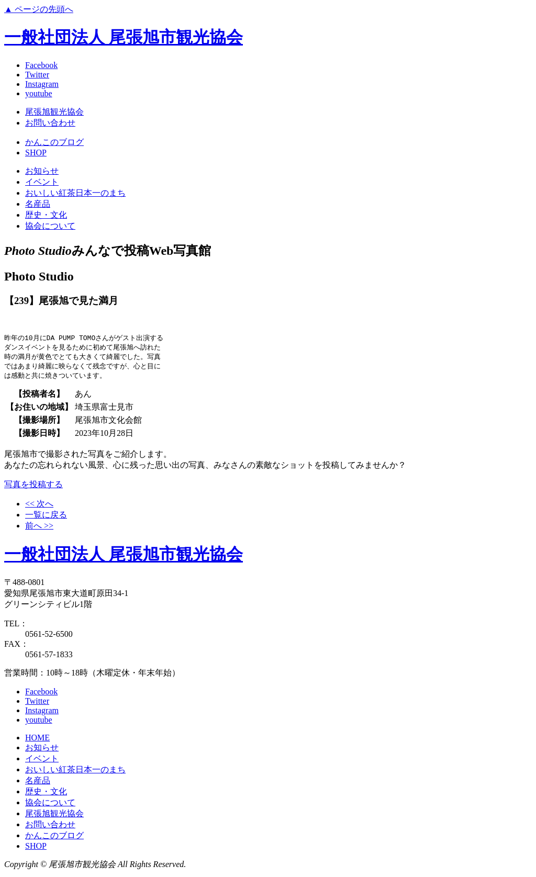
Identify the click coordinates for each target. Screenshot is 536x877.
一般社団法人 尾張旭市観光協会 (123, 37)
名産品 (37, 203)
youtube (38, 93)
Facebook (41, 65)
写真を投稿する (33, 486)
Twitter (37, 74)
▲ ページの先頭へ (38, 9)
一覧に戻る (46, 517)
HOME (37, 740)
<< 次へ (39, 506)
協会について (50, 225)
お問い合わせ (50, 122)
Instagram (42, 84)
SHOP (36, 152)
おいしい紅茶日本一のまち (75, 192)
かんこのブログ (54, 142)
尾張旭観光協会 (54, 111)
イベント (42, 181)
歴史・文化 (46, 214)
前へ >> (39, 528)
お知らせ (42, 170)
